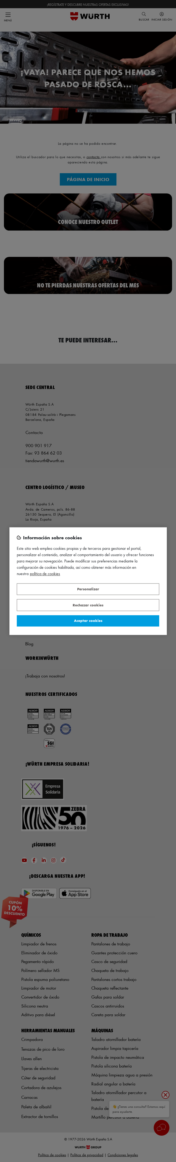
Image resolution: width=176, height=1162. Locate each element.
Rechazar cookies (88, 605)
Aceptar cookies (88, 621)
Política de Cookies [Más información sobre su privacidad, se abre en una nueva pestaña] (45, 573)
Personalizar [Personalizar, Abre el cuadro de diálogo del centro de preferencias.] (88, 589)
